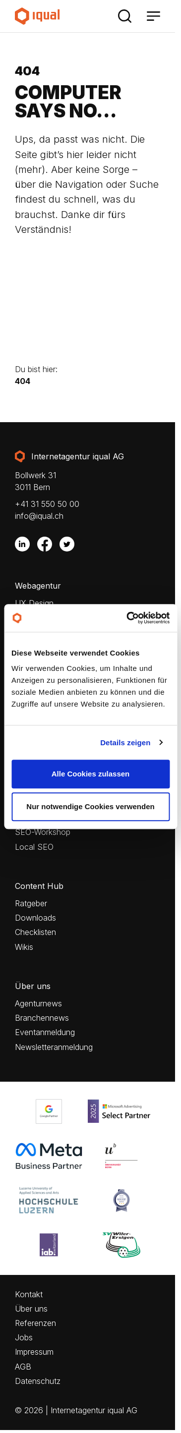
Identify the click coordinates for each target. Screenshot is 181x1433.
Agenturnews (38, 1003)
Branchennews (42, 1018)
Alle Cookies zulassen (91, 774)
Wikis (24, 947)
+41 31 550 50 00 (47, 504)
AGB (23, 1367)
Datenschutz (37, 1381)
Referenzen (35, 1323)
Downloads (35, 918)
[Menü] (153, 16)
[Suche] (124, 16)
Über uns (33, 986)
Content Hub (39, 886)
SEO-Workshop (42, 832)
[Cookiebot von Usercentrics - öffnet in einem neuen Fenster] (128, 617)
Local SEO (34, 847)
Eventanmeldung (45, 1032)
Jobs (24, 1337)
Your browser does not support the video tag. (87, 304)
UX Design (34, 603)
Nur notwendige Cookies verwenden (90, 806)
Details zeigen (125, 742)
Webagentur (38, 586)
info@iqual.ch (39, 516)
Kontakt (29, 1294)
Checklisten (35, 932)
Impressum (34, 1352)
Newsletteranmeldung (54, 1047)
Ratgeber (31, 903)
